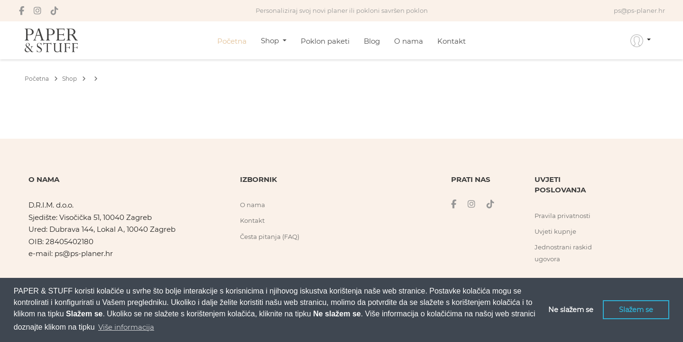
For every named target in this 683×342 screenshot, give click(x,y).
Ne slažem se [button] (570, 309)
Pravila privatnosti (563, 215)
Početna (232, 41)
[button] (640, 40)
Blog (372, 41)
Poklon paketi (325, 41)
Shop (74, 78)
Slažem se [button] (636, 309)
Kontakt (451, 41)
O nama (408, 41)
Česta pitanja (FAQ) (269, 236)
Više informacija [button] (126, 327)
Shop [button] (271, 40)
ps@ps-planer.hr (84, 253)
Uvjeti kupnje (555, 231)
